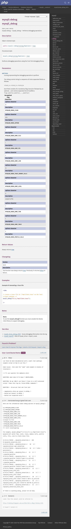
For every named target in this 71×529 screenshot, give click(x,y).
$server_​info (56, 65)
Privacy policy (7, 527)
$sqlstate (55, 107)
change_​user (56, 24)
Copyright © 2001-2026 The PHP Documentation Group (19, 523)
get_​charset (56, 53)
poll (54, 83)
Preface (4, 7)
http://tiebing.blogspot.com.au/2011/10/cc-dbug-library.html (23, 503)
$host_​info (55, 61)
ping (54, 132)
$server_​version (57, 67)
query (54, 87)
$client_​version (57, 57)
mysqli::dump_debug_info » (61, 7)
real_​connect (56, 89)
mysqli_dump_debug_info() (12, 334)
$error (54, 45)
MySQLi (34, 9)
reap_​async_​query (58, 95)
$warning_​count (57, 124)
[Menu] (68, 2)
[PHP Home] (4, 2)
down (5, 400)
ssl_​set (55, 110)
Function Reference (13, 7)
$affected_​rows (57, 18)
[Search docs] (65, 2)
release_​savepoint (58, 97)
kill (53, 130)
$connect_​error (57, 34)
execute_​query (57, 49)
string (21, 46)
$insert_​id (55, 73)
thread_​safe (56, 120)
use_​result (55, 122)
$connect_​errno (57, 32)
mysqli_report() (8, 336)
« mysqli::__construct (44, 7)
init (54, 128)
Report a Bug (41, 347)
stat (54, 112)
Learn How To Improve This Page (12, 347)
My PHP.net (41, 523)
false (41, 270)
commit (55, 30)
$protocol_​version (57, 63)
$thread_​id (56, 118)
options (55, 81)
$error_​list (55, 47)
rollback (55, 99)
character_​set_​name (58, 26)
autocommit (56, 20)
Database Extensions (26, 7)
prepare (55, 85)
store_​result (56, 116)
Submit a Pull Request (29, 347)
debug (54, 39)
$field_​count (56, 51)
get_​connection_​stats (58, 59)
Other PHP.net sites (60, 523)
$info (54, 71)
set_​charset (56, 105)
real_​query (56, 93)
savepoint (55, 101)
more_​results (56, 75)
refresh (55, 134)
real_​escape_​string (58, 91)
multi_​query (56, 77)
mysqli (5, 11)
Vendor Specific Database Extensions (14, 9)
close (54, 28)
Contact (50, 523)
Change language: (30, 16)
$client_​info (56, 55)
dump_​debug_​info (57, 41)
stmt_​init (55, 114)
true (34, 46)
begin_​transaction (58, 22)
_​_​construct (56, 37)
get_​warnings (56, 69)
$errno (54, 43)
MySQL (28, 9)
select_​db (55, 103)
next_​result (56, 79)
